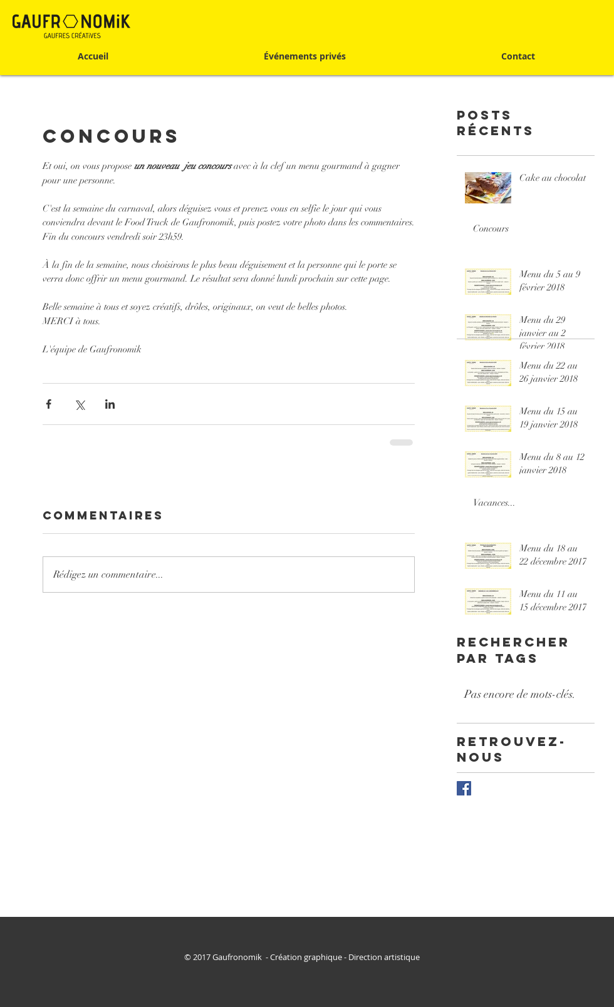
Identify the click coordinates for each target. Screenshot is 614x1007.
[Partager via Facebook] (49, 404)
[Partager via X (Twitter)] (79, 404)
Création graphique (306, 957)
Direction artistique (385, 957)
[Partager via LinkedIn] (110, 404)
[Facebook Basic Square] (464, 788)
